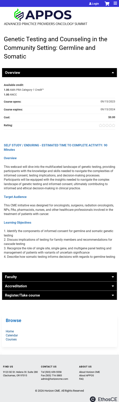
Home (10, 331)
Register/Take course (22, 295)
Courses (11, 339)
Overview (12, 72)
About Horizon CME (89, 372)
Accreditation (16, 285)
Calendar (12, 335)
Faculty (11, 276)
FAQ (81, 379)
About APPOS (86, 375)
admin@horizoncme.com (54, 379)
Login (95, 3)
